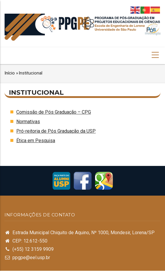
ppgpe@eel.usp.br (31, 257)
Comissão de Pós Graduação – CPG (53, 112)
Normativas (28, 121)
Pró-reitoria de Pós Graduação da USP (56, 131)
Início (9, 73)
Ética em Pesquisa (35, 140)
